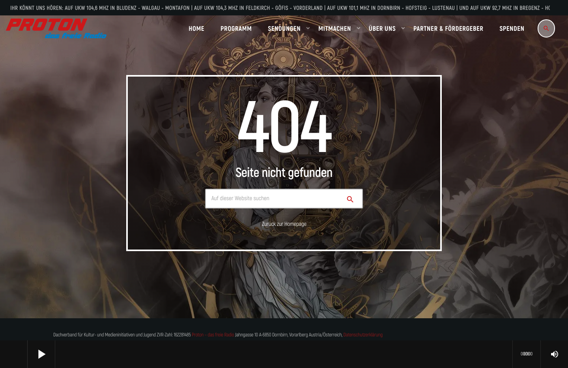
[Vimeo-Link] (56, 28)
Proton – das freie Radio (213, 335)
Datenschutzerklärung (363, 335)
